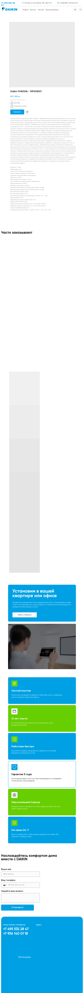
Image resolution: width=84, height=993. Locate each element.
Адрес (38, 925)
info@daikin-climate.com (69, 3)
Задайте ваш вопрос (12, 891)
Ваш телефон (8, 880)
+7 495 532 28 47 (16, 929)
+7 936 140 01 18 (15, 933)
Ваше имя (6, 869)
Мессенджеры (24, 957)
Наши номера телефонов (14, 925)
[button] (24, 614)
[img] (10, 9)
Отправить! (17, 907)
